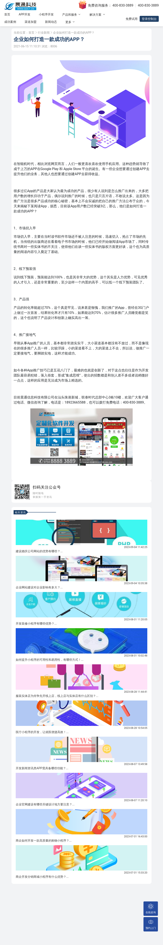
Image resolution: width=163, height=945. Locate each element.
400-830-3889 (122, 5)
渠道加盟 (31, 21)
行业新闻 (44, 32)
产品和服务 (71, 14)
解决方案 (97, 14)
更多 (70, 22)
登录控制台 (149, 19)
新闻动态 (51, 21)
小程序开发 (46, 14)
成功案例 (10, 21)
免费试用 (132, 19)
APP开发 (24, 14)
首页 (7, 14)
